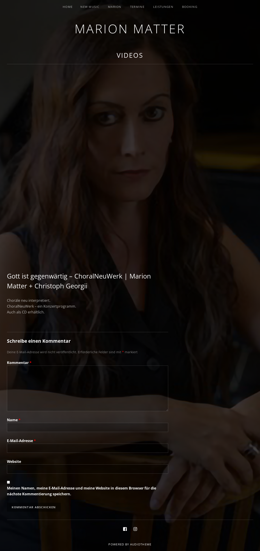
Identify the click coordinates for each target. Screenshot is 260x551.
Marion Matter (130, 28)
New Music (89, 7)
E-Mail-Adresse (21, 440)
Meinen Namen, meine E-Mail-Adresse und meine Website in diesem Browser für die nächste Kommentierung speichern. (81, 491)
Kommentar (19, 362)
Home (68, 7)
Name (14, 419)
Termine (137, 7)
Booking (189, 7)
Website (14, 461)
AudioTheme (141, 544)
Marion (114, 7)
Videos (130, 55)
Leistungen (163, 7)
